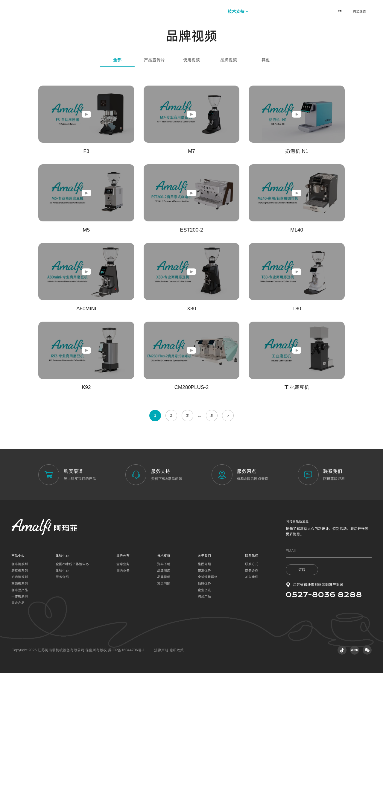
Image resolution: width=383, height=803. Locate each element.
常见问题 (163, 713)
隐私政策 (176, 780)
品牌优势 (204, 713)
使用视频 (191, 189)
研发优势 (204, 700)
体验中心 (62, 700)
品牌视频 (228, 189)
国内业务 (123, 700)
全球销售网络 (208, 706)
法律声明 (161, 780)
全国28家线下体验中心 (72, 693)
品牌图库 (163, 700)
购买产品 (204, 726)
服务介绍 (62, 706)
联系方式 (251, 693)
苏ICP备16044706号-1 (126, 780)
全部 (117, 189)
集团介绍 (204, 693)
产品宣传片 (154, 189)
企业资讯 (204, 719)
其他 (266, 189)
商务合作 (251, 700)
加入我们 (251, 706)
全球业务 (123, 693)
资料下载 (163, 693)
